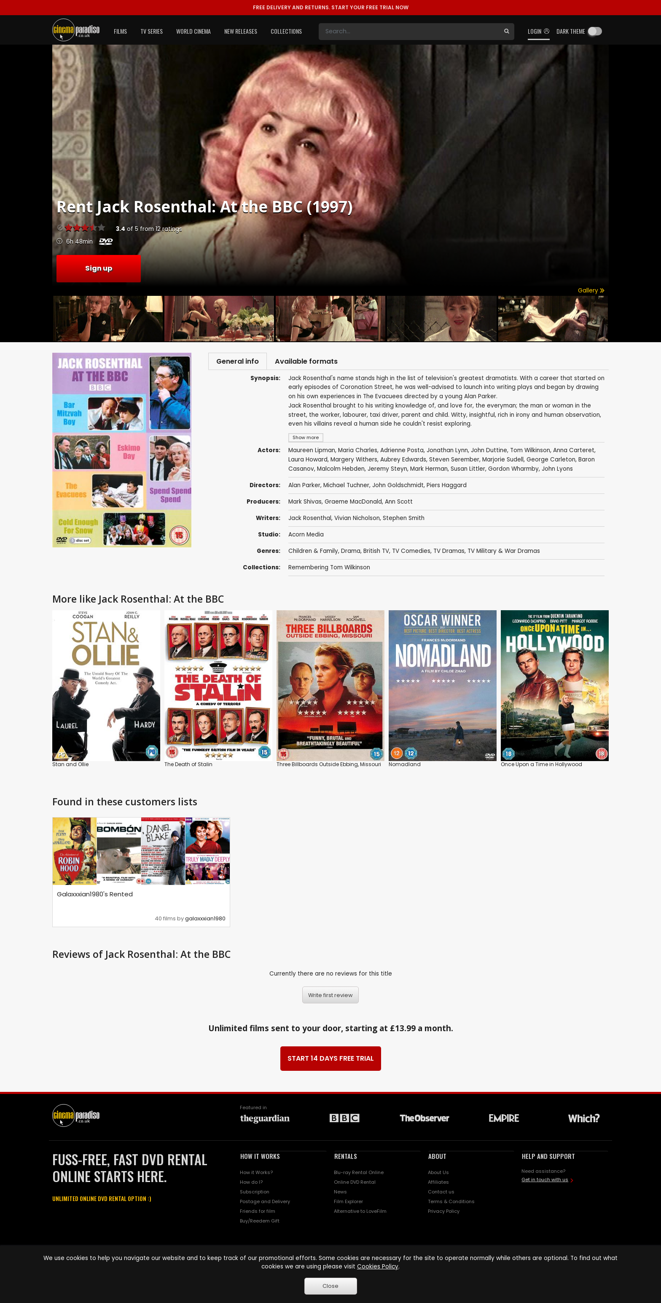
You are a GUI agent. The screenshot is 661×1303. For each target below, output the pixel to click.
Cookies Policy (377, 1267)
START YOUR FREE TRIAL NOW (330, 7)
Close (330, 1286)
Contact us (441, 1194)
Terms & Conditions (451, 1203)
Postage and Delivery (265, 1203)
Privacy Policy (443, 1213)
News (340, 1194)
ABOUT (437, 1158)
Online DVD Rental (355, 1184)
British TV (376, 554)
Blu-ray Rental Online (359, 1175)
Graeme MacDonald (353, 504)
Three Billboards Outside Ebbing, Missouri (329, 766)
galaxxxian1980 (205, 921)
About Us (438, 1175)
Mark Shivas (305, 504)
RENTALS (345, 1158)
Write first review (330, 997)
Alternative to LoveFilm (360, 1213)
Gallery (591, 291)
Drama (350, 554)
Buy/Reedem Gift (259, 1223)
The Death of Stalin (188, 766)
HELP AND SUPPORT (548, 1158)
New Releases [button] (240, 31)
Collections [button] (286, 31)
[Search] (409, 31)
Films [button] (120, 31)
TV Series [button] (151, 31)
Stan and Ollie (70, 766)
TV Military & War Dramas (504, 554)
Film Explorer (348, 1203)
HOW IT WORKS (260, 1158)
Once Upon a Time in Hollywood (541, 766)
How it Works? (256, 1175)
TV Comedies (411, 554)
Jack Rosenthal (309, 521)
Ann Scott (399, 504)
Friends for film (257, 1213)
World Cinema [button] (193, 31)
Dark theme (570, 31)
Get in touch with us (544, 1181)
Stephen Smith (404, 521)
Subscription (254, 1194)
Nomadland (405, 766)
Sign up (98, 268)
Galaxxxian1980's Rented (95, 896)
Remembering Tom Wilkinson (329, 570)
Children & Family (313, 554)
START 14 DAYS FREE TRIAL (331, 1060)
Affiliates (438, 1184)
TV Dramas (449, 554)
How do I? (251, 1184)
